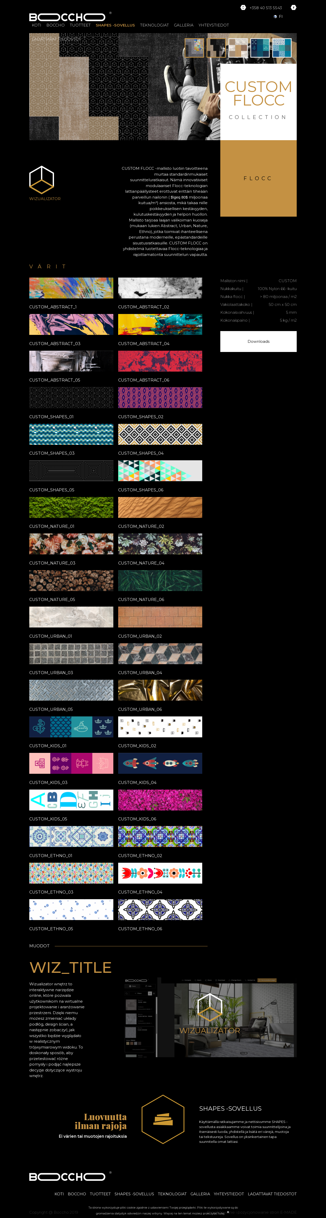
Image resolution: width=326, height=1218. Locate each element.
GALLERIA (184, 25)
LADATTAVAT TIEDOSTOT (56, 39)
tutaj (221, 1213)
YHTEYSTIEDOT (214, 25)
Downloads (258, 341)
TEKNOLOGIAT (154, 25)
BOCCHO (55, 25)
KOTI (36, 25)
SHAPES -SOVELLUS (115, 25)
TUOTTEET (80, 25)
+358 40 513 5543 (266, 8)
